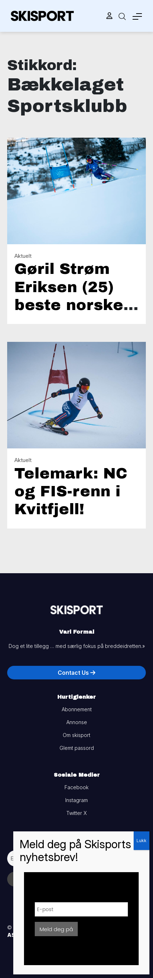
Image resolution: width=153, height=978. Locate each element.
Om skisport (76, 735)
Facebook (76, 787)
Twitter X (76, 813)
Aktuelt (23, 255)
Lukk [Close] (142, 840)
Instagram (76, 800)
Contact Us (76, 672)
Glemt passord (76, 748)
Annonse (76, 722)
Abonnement (77, 709)
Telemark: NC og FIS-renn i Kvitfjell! (70, 491)
